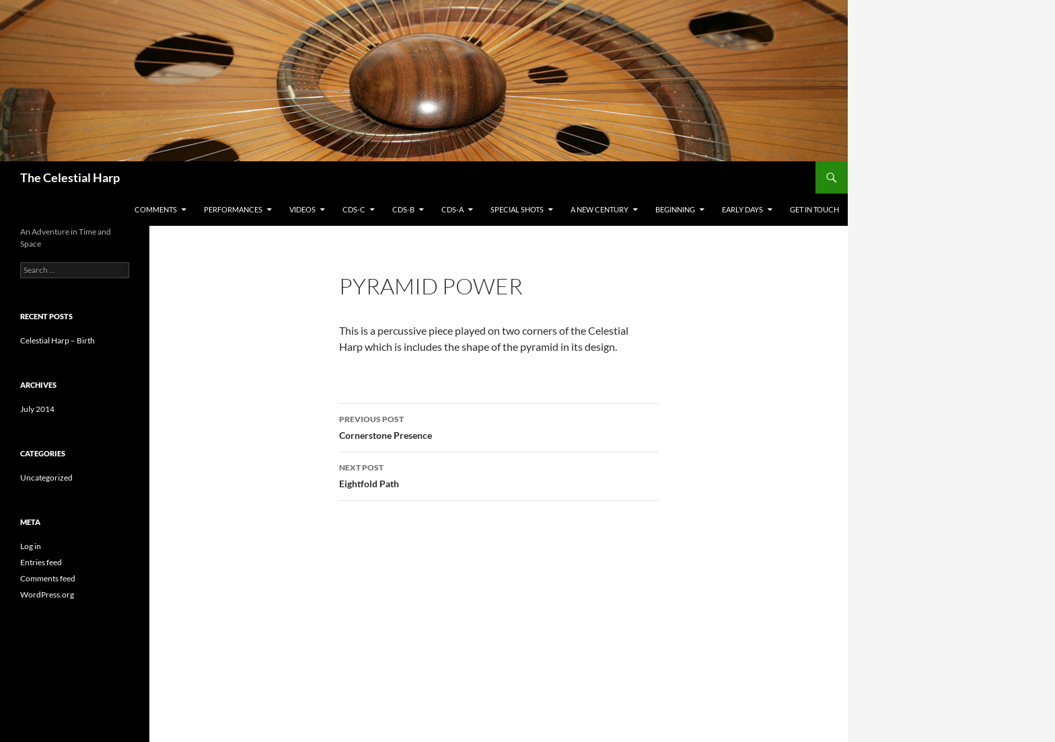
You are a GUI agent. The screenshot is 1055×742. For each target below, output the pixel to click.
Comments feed (47, 578)
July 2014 (37, 409)
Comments (156, 209)
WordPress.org (47, 594)
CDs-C (353, 209)
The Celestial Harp (70, 177)
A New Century (599, 209)
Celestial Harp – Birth (57, 340)
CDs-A (452, 209)
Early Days (742, 209)
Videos (302, 209)
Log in (30, 546)
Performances (233, 209)
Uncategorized (46, 477)
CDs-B (403, 209)
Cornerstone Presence (498, 426)
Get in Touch (814, 209)
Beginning (675, 209)
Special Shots (517, 209)
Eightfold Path (498, 474)
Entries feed (41, 562)
